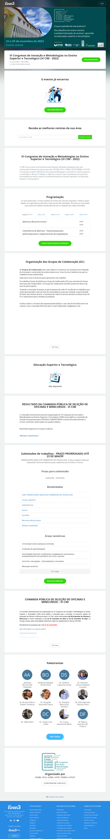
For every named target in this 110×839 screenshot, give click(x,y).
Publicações (60, 810)
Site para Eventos (62, 836)
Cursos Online (34, 834)
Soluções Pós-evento (63, 823)
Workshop (33, 828)
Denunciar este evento (55, 797)
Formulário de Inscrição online (66, 831)
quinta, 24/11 (69, 214)
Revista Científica (62, 812)
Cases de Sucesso (89, 812)
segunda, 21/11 (27, 214)
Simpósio (32, 823)
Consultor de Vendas (90, 818)
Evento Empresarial (36, 810)
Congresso (33, 820)
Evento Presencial (35, 812)
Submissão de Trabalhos (64, 826)
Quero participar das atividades (55, 243)
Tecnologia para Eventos (64, 828)
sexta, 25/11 (83, 214)
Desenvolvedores (89, 826)
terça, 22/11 (42, 214)
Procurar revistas (55, 110)
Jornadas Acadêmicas (36, 831)
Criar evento (88, 810)
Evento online (34, 815)
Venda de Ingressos (63, 818)
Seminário (33, 826)
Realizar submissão (55, 581)
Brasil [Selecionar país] (14, 836)
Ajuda (85, 828)
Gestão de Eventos (62, 820)
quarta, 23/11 (55, 214)
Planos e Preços (89, 820)
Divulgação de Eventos (64, 815)
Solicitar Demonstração (91, 815)
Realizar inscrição (91, 60)
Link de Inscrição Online (64, 834)
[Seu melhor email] (48, 137)
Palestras (32, 836)
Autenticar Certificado (90, 823)
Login (102, 3)
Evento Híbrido (34, 818)
